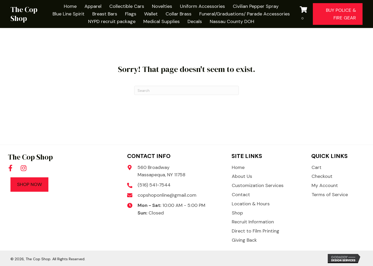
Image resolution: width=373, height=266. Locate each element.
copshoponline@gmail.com (167, 195)
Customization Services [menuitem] (258, 185)
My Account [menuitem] (325, 185)
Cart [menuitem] (316, 167)
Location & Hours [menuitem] (251, 204)
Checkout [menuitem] (322, 176)
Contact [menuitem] (241, 194)
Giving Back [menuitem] (244, 240)
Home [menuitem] (238, 167)
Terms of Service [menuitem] (330, 194)
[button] (10, 168)
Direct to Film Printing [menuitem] (255, 231)
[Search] (186, 90)
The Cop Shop (23, 13)
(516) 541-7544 (154, 185)
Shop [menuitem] (237, 213)
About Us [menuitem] (242, 176)
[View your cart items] (305, 14)
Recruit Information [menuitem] (253, 222)
